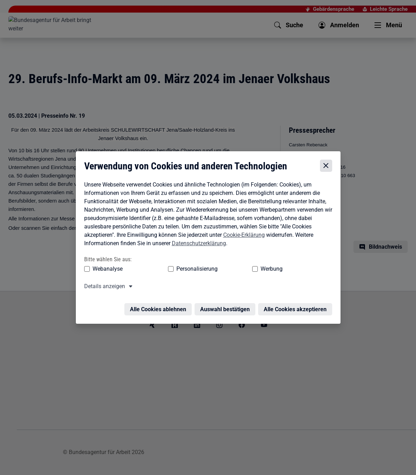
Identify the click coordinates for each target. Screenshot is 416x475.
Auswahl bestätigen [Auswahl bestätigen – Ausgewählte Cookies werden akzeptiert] (226, 301)
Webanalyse (106, 265)
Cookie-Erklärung (242, 231)
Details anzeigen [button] (102, 282)
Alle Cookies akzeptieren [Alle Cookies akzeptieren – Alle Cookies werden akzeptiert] (296, 301)
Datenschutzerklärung (197, 239)
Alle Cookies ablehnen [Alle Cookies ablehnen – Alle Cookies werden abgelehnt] (160, 301)
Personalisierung (175, 265)
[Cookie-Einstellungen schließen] (328, 162)
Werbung (230, 265)
